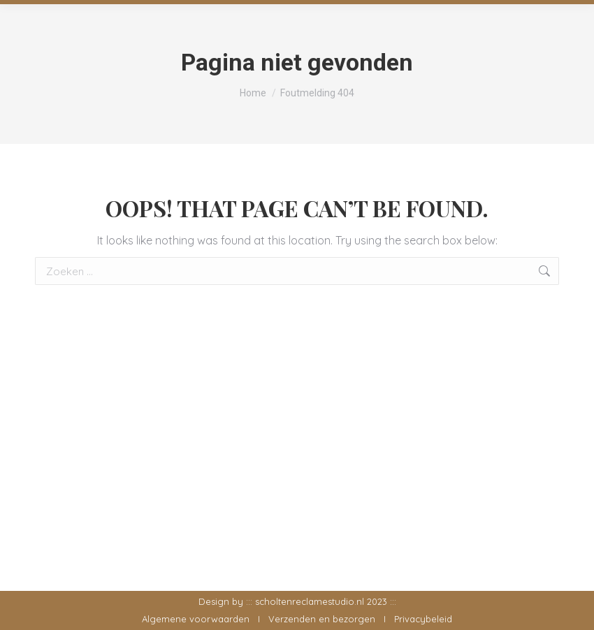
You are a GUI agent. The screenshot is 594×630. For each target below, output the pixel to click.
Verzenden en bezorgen (321, 618)
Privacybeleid (423, 618)
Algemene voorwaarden (195, 618)
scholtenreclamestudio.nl (309, 601)
